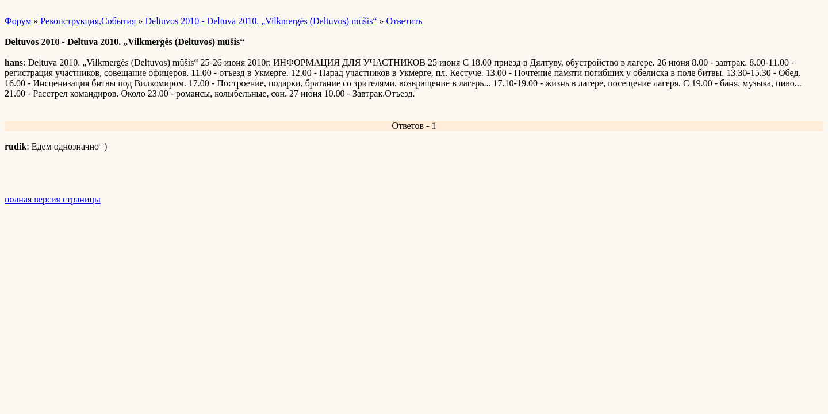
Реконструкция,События (88, 21)
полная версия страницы (53, 199)
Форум (18, 21)
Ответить (404, 21)
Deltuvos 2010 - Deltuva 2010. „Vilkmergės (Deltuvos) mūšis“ (261, 21)
